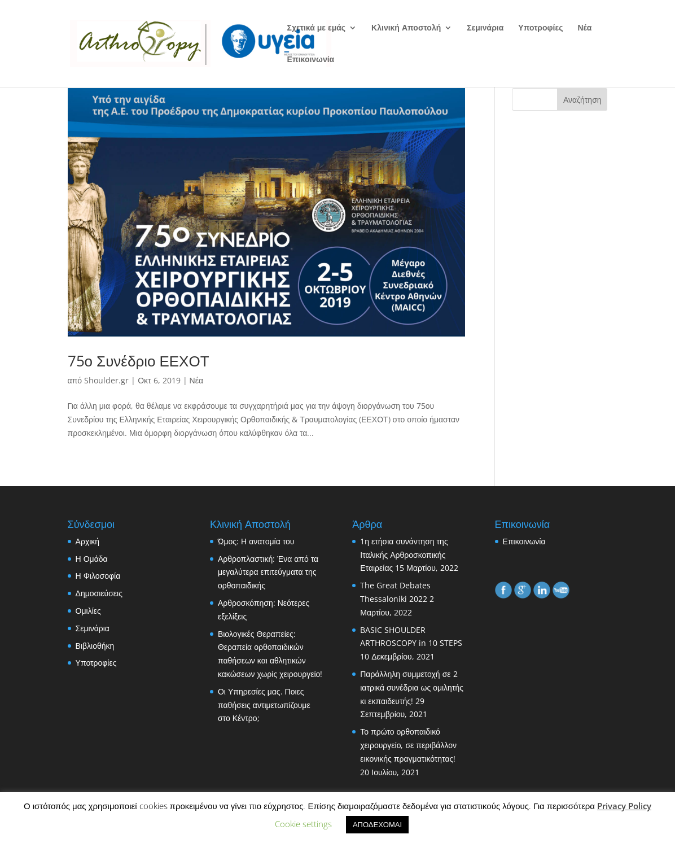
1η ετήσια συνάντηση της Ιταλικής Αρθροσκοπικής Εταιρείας (404, 555)
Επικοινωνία (311, 59)
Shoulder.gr (106, 380)
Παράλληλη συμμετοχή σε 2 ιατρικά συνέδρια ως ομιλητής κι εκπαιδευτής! (411, 687)
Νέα (584, 28)
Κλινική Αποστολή (406, 28)
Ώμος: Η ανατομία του (256, 541)
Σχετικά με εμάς (316, 28)
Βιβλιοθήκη (95, 645)
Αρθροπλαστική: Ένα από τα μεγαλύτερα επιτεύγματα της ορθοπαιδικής (268, 572)
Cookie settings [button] (303, 823)
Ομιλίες (88, 610)
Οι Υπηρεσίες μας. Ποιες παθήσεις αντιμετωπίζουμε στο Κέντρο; (264, 705)
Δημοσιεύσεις (99, 593)
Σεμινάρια (485, 28)
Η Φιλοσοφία (98, 575)
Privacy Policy (624, 805)
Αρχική (88, 541)
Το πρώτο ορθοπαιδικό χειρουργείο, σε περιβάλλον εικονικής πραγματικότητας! (408, 745)
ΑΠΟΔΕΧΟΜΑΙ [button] (377, 824)
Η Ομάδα (92, 558)
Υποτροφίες (540, 28)
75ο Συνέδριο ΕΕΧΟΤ (138, 361)
